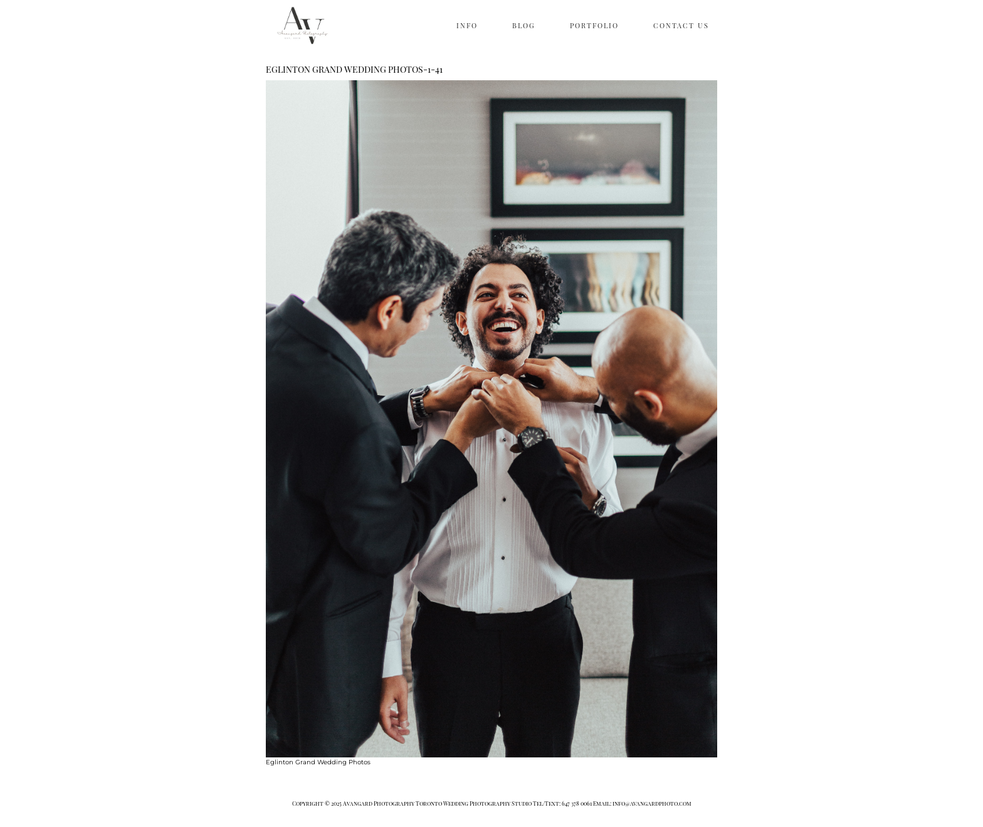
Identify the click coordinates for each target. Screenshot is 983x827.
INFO (467, 25)
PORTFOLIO (594, 25)
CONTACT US (681, 25)
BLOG (523, 25)
